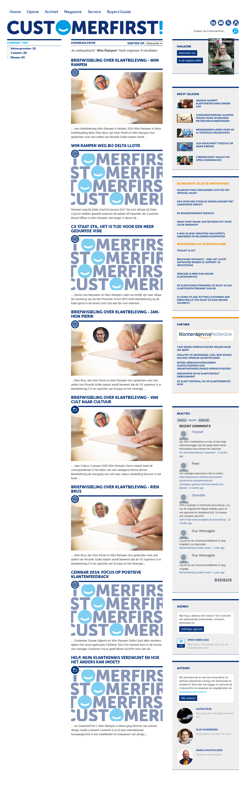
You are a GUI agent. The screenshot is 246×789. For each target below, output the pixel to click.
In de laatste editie (190, 60)
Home (15, 12)
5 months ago (196, 488)
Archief (51, 12)
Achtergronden (21, 48)
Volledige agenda (191, 629)
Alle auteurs (188, 698)
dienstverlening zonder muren (195, 548)
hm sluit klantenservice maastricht (197, 452)
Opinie (33, 12)
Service (94, 12)
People (182, 420)
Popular (204, 420)
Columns (16, 53)
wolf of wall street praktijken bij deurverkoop (202, 519)
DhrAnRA (198, 495)
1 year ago (218, 548)
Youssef (197, 432)
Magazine (73, 12)
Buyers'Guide (119, 12)
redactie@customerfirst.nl (193, 692)
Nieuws (15, 57)
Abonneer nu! (187, 53)
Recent (192, 420)
